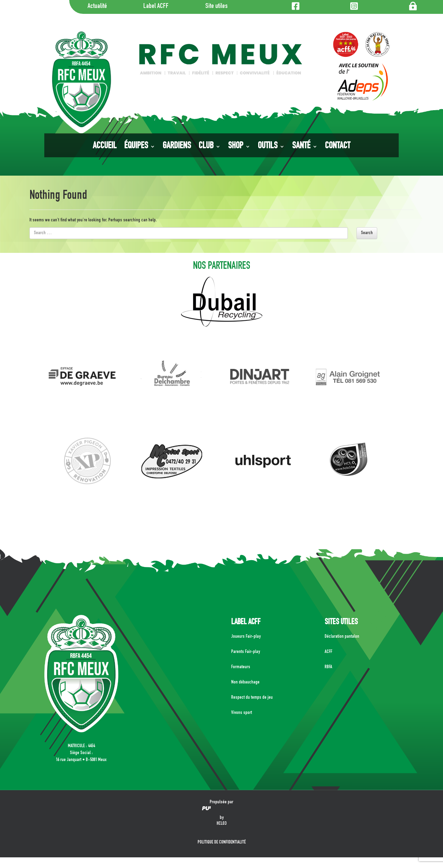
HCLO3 (221, 823)
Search (367, 233)
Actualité (97, 6)
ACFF (328, 652)
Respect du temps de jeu (252, 697)
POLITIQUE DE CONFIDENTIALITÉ (222, 842)
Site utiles (216, 6)
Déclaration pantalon (342, 636)
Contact (337, 146)
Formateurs (240, 667)
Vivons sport (241, 712)
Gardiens (177, 146)
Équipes (136, 146)
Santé (301, 146)
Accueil (105, 146)
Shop (235, 146)
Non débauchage (245, 682)
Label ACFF (156, 6)
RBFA (328, 667)
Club (206, 146)
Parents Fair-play (245, 652)
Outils (268, 146)
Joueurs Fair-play (246, 636)
